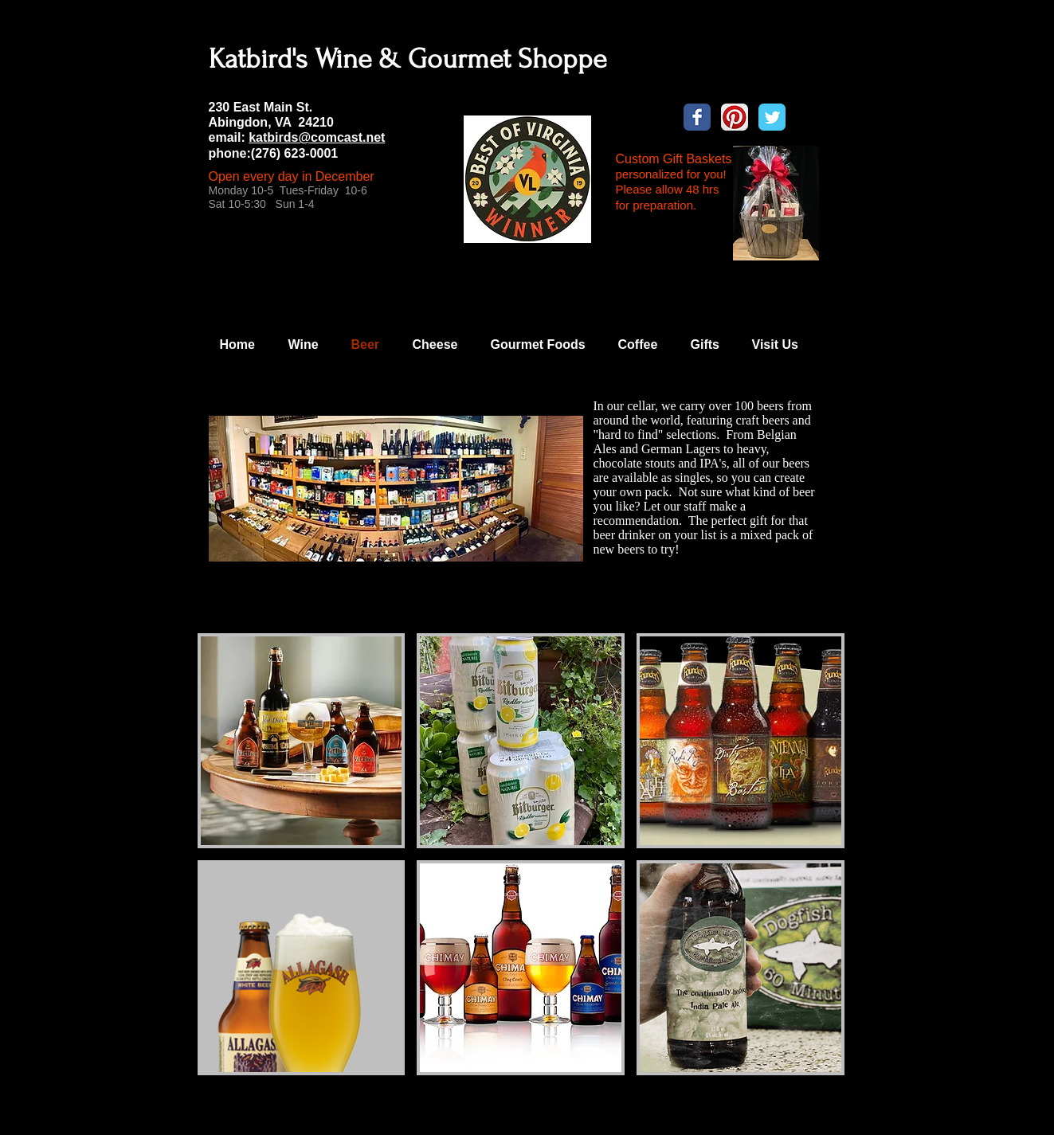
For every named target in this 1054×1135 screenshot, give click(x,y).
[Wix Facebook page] (697, 117)
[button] (302, 740)
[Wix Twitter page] (772, 117)
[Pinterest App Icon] (734, 117)
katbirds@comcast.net (317, 137)
